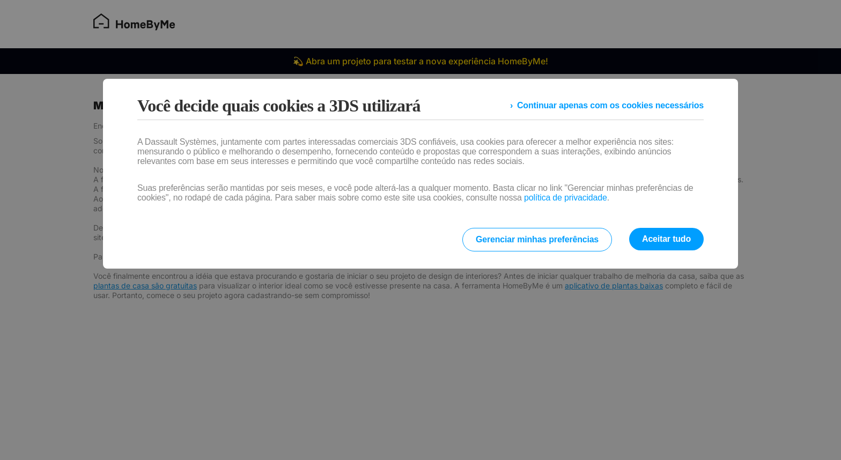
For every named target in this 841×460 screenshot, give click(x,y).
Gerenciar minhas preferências (537, 239)
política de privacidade (565, 197)
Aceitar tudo (666, 238)
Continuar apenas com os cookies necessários (610, 105)
